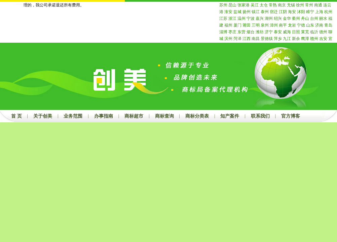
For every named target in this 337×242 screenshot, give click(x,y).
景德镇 (267, 38)
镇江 (256, 11)
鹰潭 (305, 38)
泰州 (265, 11)
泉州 (265, 25)
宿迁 (274, 11)
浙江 (232, 18)
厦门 (237, 25)
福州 (228, 25)
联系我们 (260, 116)
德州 (323, 32)
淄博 (223, 32)
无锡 (291, 5)
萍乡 (278, 38)
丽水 (323, 18)
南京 (282, 5)
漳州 (274, 25)
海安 (292, 11)
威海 (287, 32)
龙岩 (292, 25)
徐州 (300, 5)
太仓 (264, 5)
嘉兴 (260, 18)
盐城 (237, 11)
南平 (283, 25)
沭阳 (301, 11)
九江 (287, 38)
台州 (314, 18)
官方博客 (290, 116)
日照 (296, 32)
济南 (319, 25)
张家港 (243, 5)
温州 (241, 18)
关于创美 (42, 116)
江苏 (223, 18)
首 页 (16, 116)
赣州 (314, 38)
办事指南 (103, 116)
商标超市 (133, 116)
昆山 (232, 5)
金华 (287, 18)
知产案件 (229, 116)
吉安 (323, 38)
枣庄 (232, 32)
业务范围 (73, 116)
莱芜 (305, 32)
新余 (296, 38)
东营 (241, 32)
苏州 (223, 5)
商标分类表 (197, 116)
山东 (310, 25)
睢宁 (310, 11)
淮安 (228, 11)
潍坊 (260, 32)
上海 (319, 11)
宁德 (301, 25)
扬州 (246, 11)
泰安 (278, 32)
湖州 (269, 18)
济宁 (269, 32)
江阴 (283, 11)
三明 (256, 25)
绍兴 (278, 18)
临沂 (314, 32)
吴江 (255, 5)
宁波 (251, 18)
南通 (318, 5)
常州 (309, 5)
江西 (246, 38)
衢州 (296, 18)
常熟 (273, 5)
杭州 (328, 11)
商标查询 (164, 116)
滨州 (228, 38)
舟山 (305, 18)
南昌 (256, 38)
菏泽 (237, 38)
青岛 (328, 25)
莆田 (246, 25)
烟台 (251, 32)
